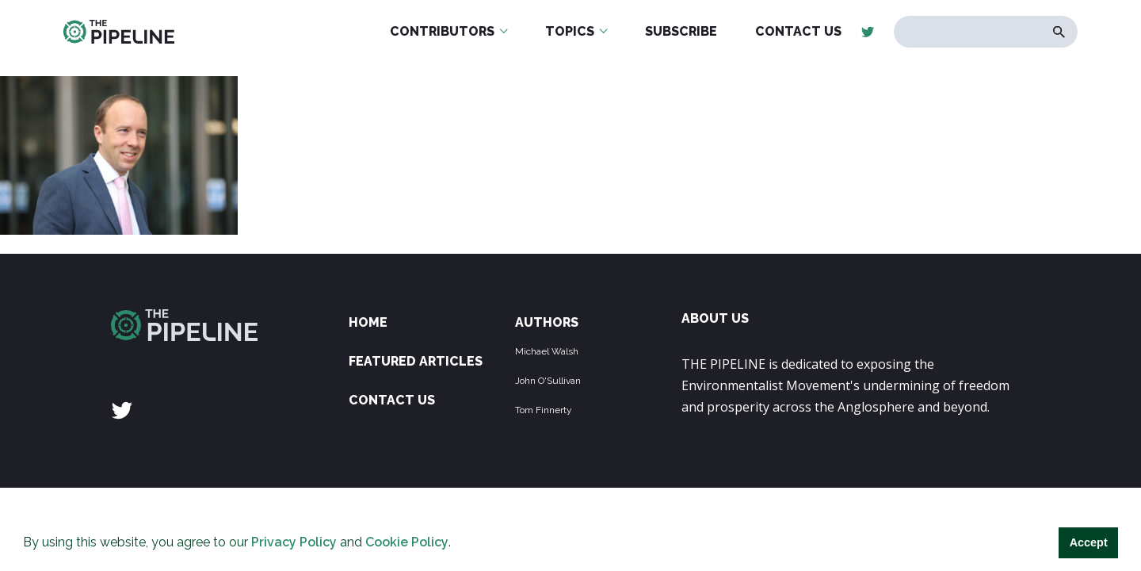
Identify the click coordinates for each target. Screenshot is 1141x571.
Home (368, 322)
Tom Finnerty (543, 410)
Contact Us (392, 400)
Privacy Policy (294, 542)
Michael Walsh (546, 351)
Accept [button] (1089, 542)
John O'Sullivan (548, 380)
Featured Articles (416, 361)
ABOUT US (715, 318)
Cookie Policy (406, 542)
